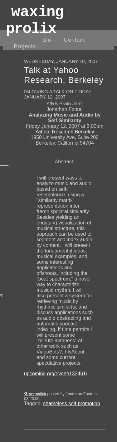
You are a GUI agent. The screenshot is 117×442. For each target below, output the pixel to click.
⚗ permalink (35, 394)
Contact (74, 40)
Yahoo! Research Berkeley (64, 131)
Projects (25, 46)
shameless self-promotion (71, 403)
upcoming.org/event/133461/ (55, 373)
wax (34, 24)
